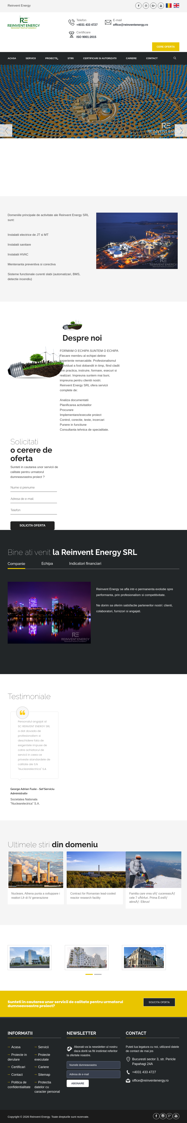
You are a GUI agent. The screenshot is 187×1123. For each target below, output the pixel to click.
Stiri (71, 58)
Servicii (31, 58)
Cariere (131, 58)
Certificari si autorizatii (99, 58)
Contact (17, 1074)
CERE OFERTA (166, 46)
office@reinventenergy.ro (130, 24)
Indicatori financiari (85, 563)
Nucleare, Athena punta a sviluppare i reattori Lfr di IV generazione (35, 895)
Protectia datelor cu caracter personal (47, 1086)
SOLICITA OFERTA (159, 1002)
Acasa (12, 58)
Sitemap (44, 1074)
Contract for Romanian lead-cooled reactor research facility (93, 895)
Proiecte (54, 58)
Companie (16, 564)
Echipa (47, 563)
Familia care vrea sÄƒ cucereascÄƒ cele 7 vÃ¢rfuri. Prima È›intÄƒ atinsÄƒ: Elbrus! (152, 897)
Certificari (18, 1067)
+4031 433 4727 (87, 24)
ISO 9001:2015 (86, 37)
